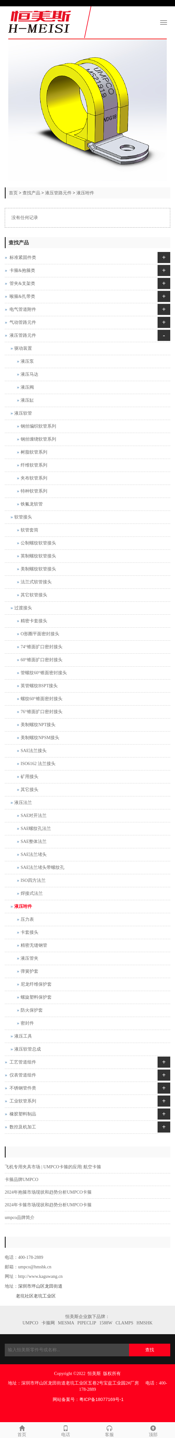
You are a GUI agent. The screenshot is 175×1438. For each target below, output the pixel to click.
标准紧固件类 (23, 257)
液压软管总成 (27, 1049)
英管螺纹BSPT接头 (39, 685)
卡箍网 (48, 1323)
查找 (149, 1349)
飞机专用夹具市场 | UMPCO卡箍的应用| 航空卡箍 (53, 1167)
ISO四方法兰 (33, 880)
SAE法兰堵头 (34, 854)
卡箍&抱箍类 (22, 270)
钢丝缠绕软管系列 (38, 439)
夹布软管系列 (34, 478)
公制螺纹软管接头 (38, 543)
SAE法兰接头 (34, 750)
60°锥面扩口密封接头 (41, 659)
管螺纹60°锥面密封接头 (44, 672)
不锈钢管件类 (23, 1088)
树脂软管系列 (34, 452)
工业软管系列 (23, 1101)
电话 (66, 1430)
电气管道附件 (23, 309)
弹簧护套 (29, 971)
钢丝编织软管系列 (38, 426)
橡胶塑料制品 (23, 1114)
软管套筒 (29, 530)
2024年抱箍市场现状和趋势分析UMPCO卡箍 (48, 1192)
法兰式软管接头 (36, 582)
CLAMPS (124, 1323)
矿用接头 (29, 776)
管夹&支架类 (22, 283)
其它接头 (29, 789)
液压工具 (23, 1036)
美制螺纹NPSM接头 (40, 737)
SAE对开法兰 (34, 815)
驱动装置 (23, 348)
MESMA (66, 1323)
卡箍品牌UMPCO (21, 1179)
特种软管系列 (34, 491)
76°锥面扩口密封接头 (41, 711)
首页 (13, 193)
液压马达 (29, 374)
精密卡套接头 (34, 621)
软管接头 (23, 517)
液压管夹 (29, 958)
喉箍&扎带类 (22, 296)
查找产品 (31, 193)
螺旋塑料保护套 (36, 997)
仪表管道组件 (23, 1075)
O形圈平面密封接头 (40, 633)
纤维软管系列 (34, 465)
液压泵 (27, 361)
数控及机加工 (23, 1127)
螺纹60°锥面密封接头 (41, 698)
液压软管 (23, 413)
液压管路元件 (58, 193)
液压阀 (27, 387)
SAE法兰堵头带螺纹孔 (42, 867)
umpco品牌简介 (20, 1217)
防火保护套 (32, 1010)
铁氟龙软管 (32, 504)
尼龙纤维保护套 (36, 984)
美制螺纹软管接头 (38, 569)
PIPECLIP (86, 1323)
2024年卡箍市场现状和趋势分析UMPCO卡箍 (48, 1205)
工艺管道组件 (23, 1062)
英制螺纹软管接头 (38, 556)
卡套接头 (29, 932)
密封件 (27, 1023)
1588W (105, 1323)
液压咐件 (85, 193)
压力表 (27, 919)
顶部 (153, 1430)
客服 (109, 1430)
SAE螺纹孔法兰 (36, 828)
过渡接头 (23, 608)
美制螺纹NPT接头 (38, 724)
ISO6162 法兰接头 (38, 763)
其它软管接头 (34, 595)
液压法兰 (23, 802)
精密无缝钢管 (34, 945)
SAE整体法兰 (34, 841)
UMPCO (30, 1323)
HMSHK (144, 1323)
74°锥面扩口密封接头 (41, 646)
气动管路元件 (23, 322)
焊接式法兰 (32, 893)
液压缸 (27, 400)
